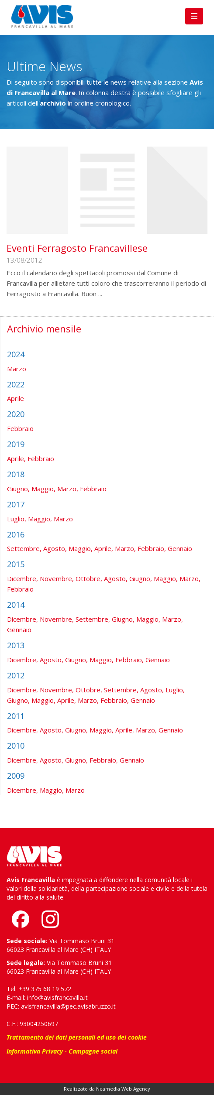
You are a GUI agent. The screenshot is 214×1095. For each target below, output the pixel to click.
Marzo (16, 368)
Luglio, (16, 518)
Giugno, (18, 488)
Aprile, (16, 458)
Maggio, (43, 488)
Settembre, (24, 548)
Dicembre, (22, 578)
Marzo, (67, 488)
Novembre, (57, 578)
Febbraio (20, 428)
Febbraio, (152, 548)
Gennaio (180, 548)
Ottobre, (89, 578)
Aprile (15, 398)
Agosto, (55, 548)
